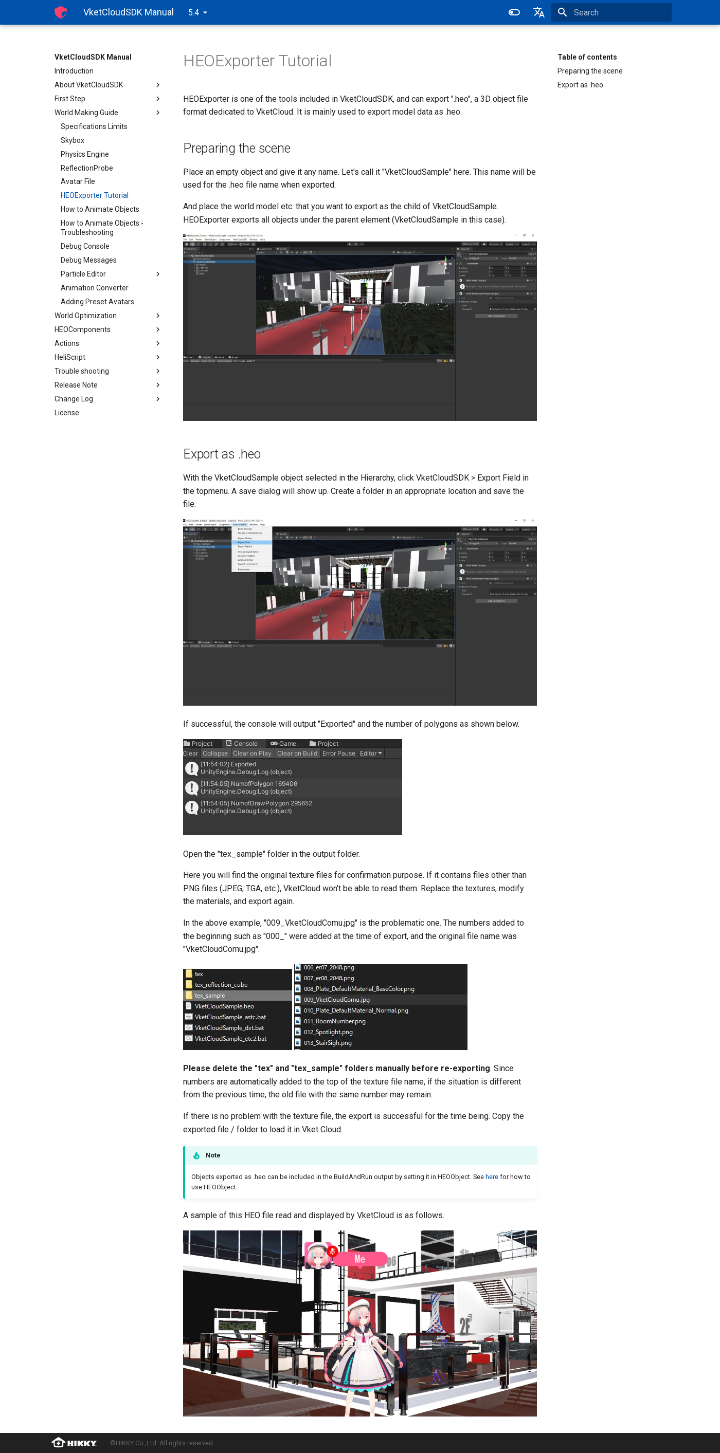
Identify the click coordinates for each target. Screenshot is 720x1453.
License (67, 413)
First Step (109, 98)
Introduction (74, 71)
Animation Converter (95, 288)
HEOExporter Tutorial (95, 195)
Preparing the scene (590, 71)
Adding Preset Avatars (97, 302)
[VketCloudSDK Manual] (60, 12)
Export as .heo (580, 85)
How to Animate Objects (100, 209)
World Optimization (109, 315)
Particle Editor (112, 274)
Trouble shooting (109, 371)
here (491, 1177)
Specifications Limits (94, 126)
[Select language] (539, 12)
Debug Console (85, 246)
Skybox (72, 140)
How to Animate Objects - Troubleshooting (102, 227)
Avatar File (78, 181)
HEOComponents (109, 329)
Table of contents (587, 57)
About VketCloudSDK (109, 84)
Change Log (109, 398)
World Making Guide (109, 112)
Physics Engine (85, 154)
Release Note (109, 385)
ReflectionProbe (87, 168)
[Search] (611, 12)
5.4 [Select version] (193, 12)
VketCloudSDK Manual (93, 57)
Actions (109, 343)
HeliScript (109, 357)
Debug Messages (89, 260)
